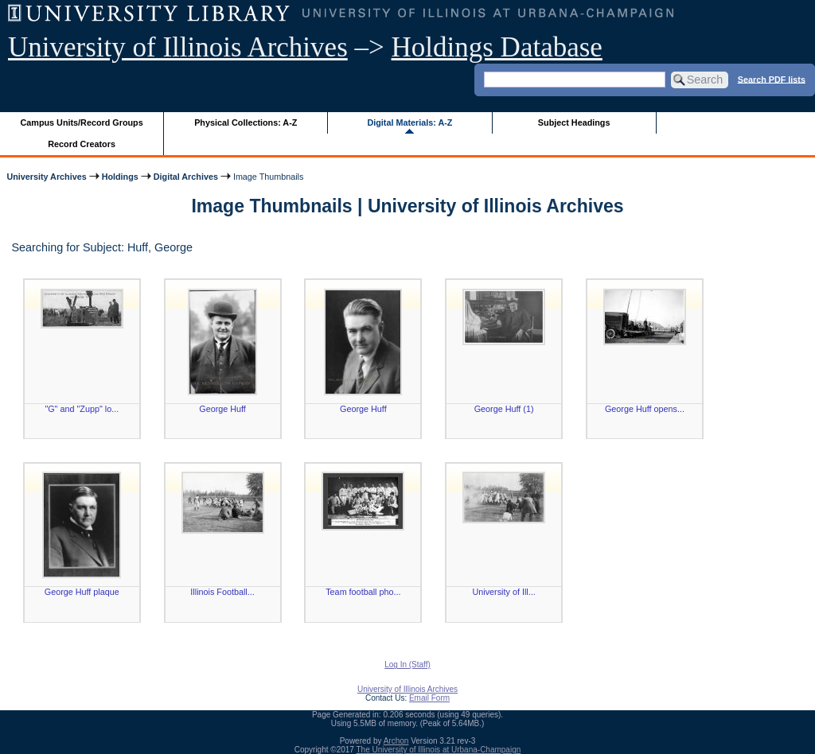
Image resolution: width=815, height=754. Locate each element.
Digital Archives (186, 176)
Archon (396, 741)
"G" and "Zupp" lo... (82, 409)
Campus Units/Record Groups (82, 122)
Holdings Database (497, 47)
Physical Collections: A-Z (245, 122)
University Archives (46, 176)
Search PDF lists (771, 79)
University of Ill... (504, 592)
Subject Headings (574, 122)
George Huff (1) (504, 409)
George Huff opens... (644, 409)
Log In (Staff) (407, 664)
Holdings (120, 176)
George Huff (222, 409)
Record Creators (81, 144)
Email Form (429, 698)
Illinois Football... (222, 592)
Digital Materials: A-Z (409, 122)
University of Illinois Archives (178, 47)
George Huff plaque (82, 592)
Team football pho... (363, 592)
